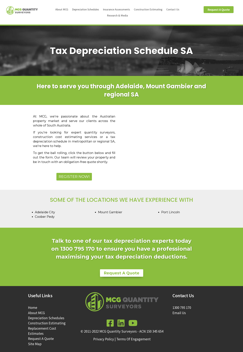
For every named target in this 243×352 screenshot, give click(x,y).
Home (32, 307)
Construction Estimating (148, 9)
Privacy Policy (103, 339)
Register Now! (74, 176)
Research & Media (117, 15)
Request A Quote (41, 338)
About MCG (61, 9)
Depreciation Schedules (85, 9)
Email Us (179, 313)
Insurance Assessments (116, 9)
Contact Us (172, 9)
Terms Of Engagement (133, 339)
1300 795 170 (181, 307)
